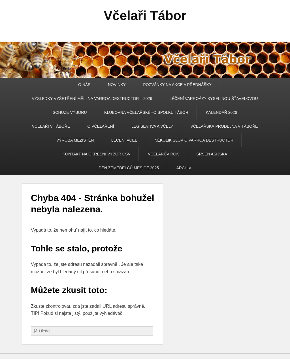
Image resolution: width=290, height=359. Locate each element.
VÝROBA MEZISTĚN (75, 140)
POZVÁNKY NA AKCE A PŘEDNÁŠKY (177, 84)
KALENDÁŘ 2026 (221, 112)
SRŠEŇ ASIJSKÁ (211, 154)
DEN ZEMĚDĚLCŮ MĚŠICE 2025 (129, 168)
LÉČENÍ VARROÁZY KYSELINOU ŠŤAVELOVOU (214, 98)
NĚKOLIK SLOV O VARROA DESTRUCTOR (193, 140)
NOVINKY (117, 84)
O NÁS (84, 84)
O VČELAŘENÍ (100, 126)
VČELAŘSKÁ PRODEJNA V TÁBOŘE (224, 126)
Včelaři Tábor (145, 15)
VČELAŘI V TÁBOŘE (51, 126)
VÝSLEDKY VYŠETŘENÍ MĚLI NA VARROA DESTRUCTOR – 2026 (92, 98)
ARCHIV (183, 168)
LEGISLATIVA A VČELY (152, 126)
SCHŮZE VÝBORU (70, 112)
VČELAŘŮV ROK (163, 154)
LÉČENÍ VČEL (124, 140)
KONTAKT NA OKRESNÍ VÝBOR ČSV (97, 154)
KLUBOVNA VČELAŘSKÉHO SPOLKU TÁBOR (146, 112)
